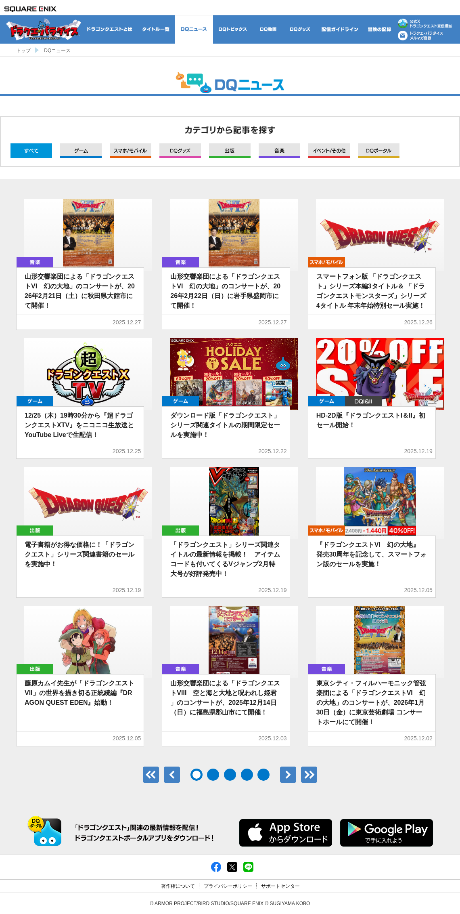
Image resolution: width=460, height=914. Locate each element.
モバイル (130, 150)
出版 (230, 150)
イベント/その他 (329, 150)
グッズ (180, 150)
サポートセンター (280, 886)
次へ (288, 775)
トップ (23, 50)
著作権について (178, 886)
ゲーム (81, 150)
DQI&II (363, 401)
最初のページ (151, 775)
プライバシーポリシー (228, 886)
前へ (172, 775)
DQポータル (378, 150)
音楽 (279, 150)
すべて (31, 150)
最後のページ (309, 775)
